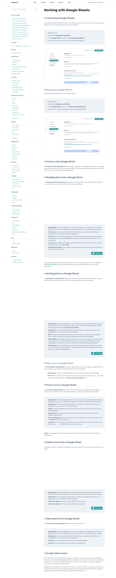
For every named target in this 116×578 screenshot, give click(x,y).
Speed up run (15, 184)
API (13, 132)
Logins (14, 99)
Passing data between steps (19, 67)
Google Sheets (16, 151)
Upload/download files (18, 89)
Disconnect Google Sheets (19, 21)
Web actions (15, 130)
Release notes (16, 253)
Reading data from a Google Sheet (21, 25)
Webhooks (15, 110)
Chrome (14, 172)
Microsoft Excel (16, 154)
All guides (14, 138)
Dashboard (15, 62)
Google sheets (27, 46)
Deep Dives (15, 229)
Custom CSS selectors (18, 114)
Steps (13, 250)
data (83, 264)
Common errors (16, 211)
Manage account (16, 260)
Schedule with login (17, 200)
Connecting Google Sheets (19, 18)
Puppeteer (15, 158)
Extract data (15, 83)
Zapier (14, 145)
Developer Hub (16, 220)
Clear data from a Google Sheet (20, 36)
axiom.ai (14, 2)
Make (13, 149)
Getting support (16, 73)
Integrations (18, 46)
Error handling (15, 170)
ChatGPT (14, 156)
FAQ (13, 234)
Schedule (14, 195)
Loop (13, 101)
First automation (16, 60)
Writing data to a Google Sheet (20, 27)
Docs (12, 46)
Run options (15, 165)
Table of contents (16, 53)
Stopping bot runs (16, 186)
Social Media (15, 134)
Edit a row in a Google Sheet (19, 30)
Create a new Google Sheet (19, 23)
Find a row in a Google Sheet (19, 32)
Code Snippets (16, 225)
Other (13, 202)
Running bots (15, 69)
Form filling (15, 92)
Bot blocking (15, 108)
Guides (14, 227)
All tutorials (15, 118)
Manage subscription (17, 262)
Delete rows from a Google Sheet (20, 34)
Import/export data (17, 87)
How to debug (15, 209)
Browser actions (16, 80)
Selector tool (15, 85)
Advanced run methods (18, 181)
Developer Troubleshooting (19, 232)
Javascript (15, 105)
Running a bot (15, 179)
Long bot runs (15, 112)
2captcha (14, 147)
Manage (14, 197)
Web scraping (15, 125)
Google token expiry (17, 39)
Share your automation (18, 71)
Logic (13, 103)
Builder (14, 64)
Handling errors (16, 213)
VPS (13, 188)
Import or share (16, 168)
